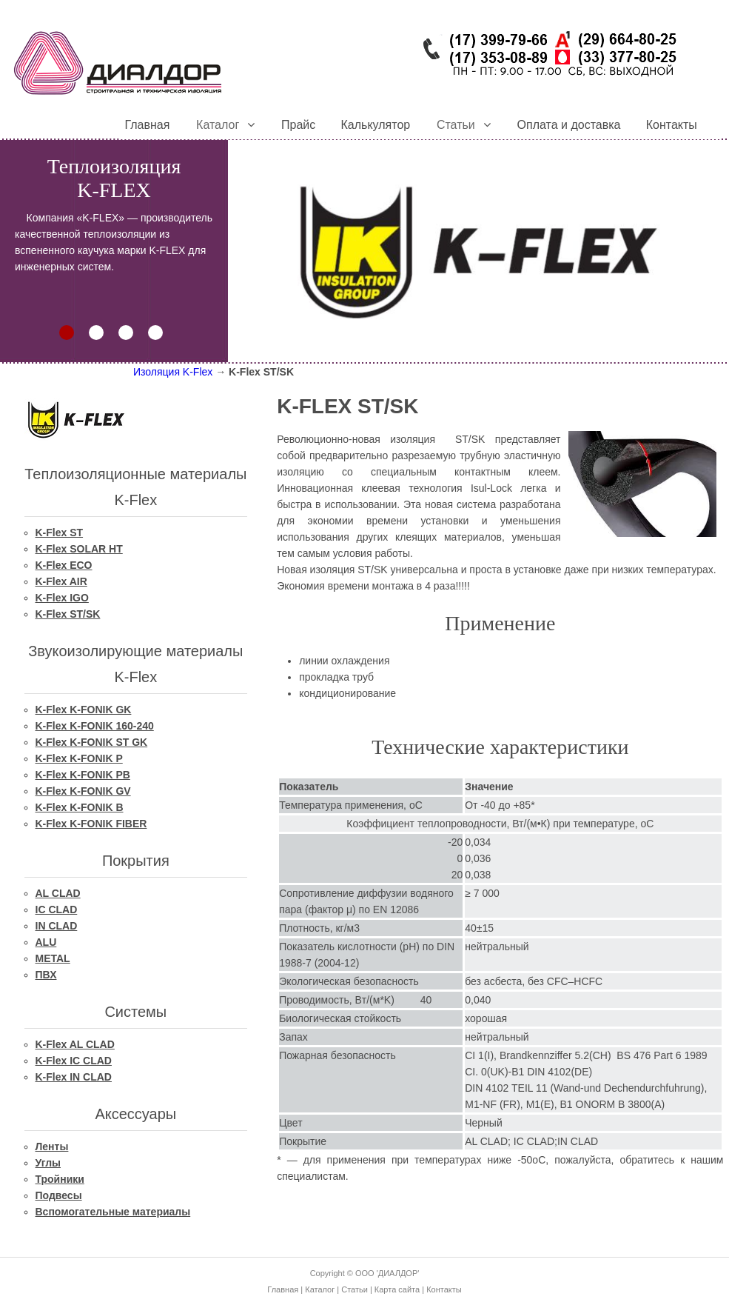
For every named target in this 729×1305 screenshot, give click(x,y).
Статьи (354, 1289)
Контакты (444, 1289)
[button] (66, 332)
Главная (282, 1289)
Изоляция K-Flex (172, 372)
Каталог (320, 1289)
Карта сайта (397, 1289)
